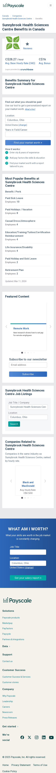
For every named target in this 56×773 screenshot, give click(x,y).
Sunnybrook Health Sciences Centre (17, 19)
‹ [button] (25, 326)
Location (12, 412)
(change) (23, 125)
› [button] (31, 326)
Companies (17, 16)
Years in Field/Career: (16, 129)
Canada (5, 16)
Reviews (27, 48)
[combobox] (28, 120)
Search (14, 424)
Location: (10, 115)
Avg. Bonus (44, 63)
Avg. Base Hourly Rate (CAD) (20, 63)
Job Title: (15, 546)
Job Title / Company (18, 402)
